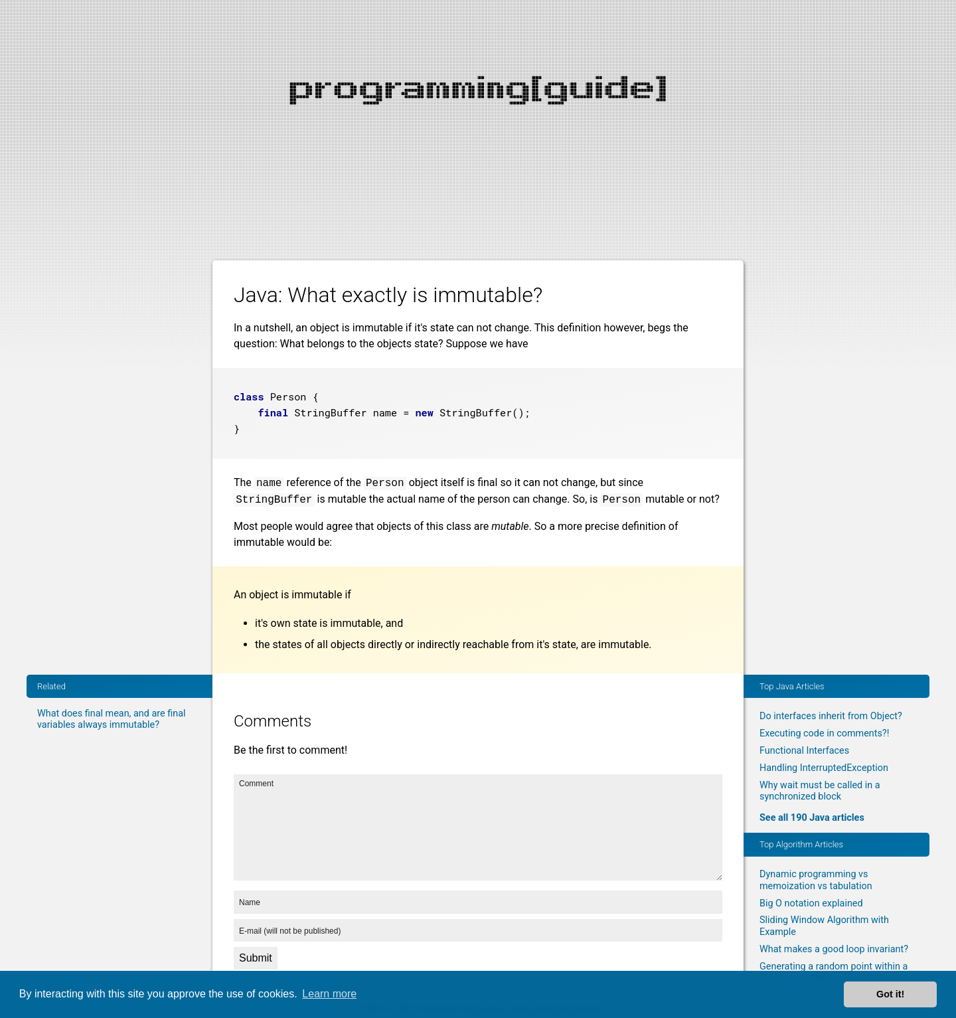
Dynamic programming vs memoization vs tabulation (815, 880)
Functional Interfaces (804, 750)
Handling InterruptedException (823, 768)
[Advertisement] (478, 93)
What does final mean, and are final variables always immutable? (111, 719)
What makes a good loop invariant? (833, 949)
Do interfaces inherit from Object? (830, 716)
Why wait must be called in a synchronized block (819, 791)
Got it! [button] (890, 994)
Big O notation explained (811, 903)
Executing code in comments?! (824, 733)
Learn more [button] (329, 993)
